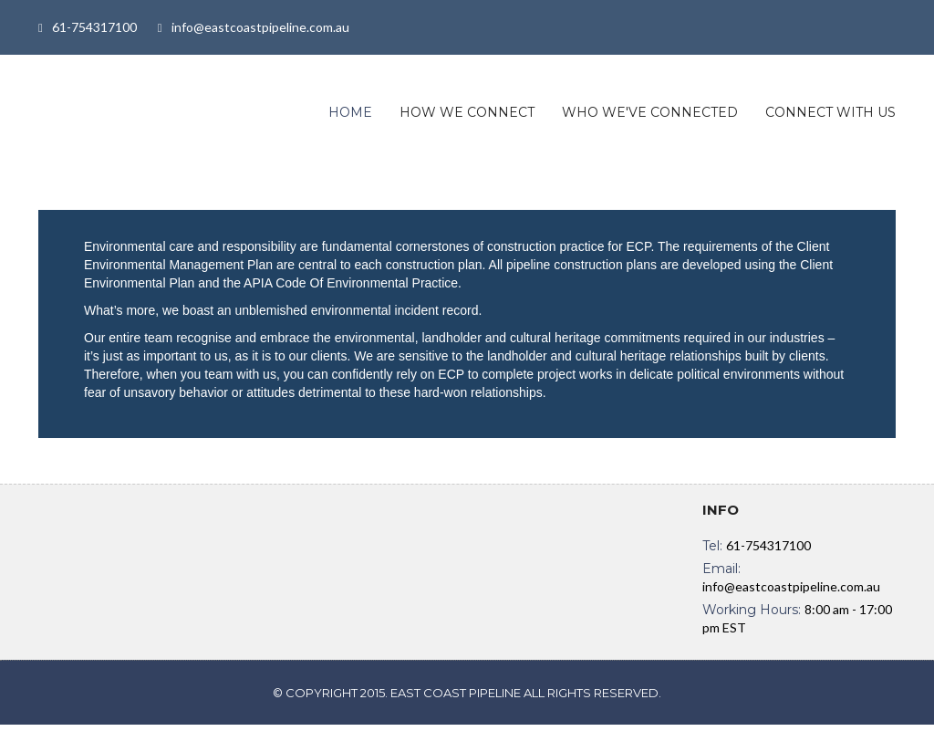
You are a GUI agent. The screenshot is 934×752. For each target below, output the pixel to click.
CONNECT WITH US (830, 112)
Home (350, 112)
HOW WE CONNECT (467, 112)
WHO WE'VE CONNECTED (650, 112)
